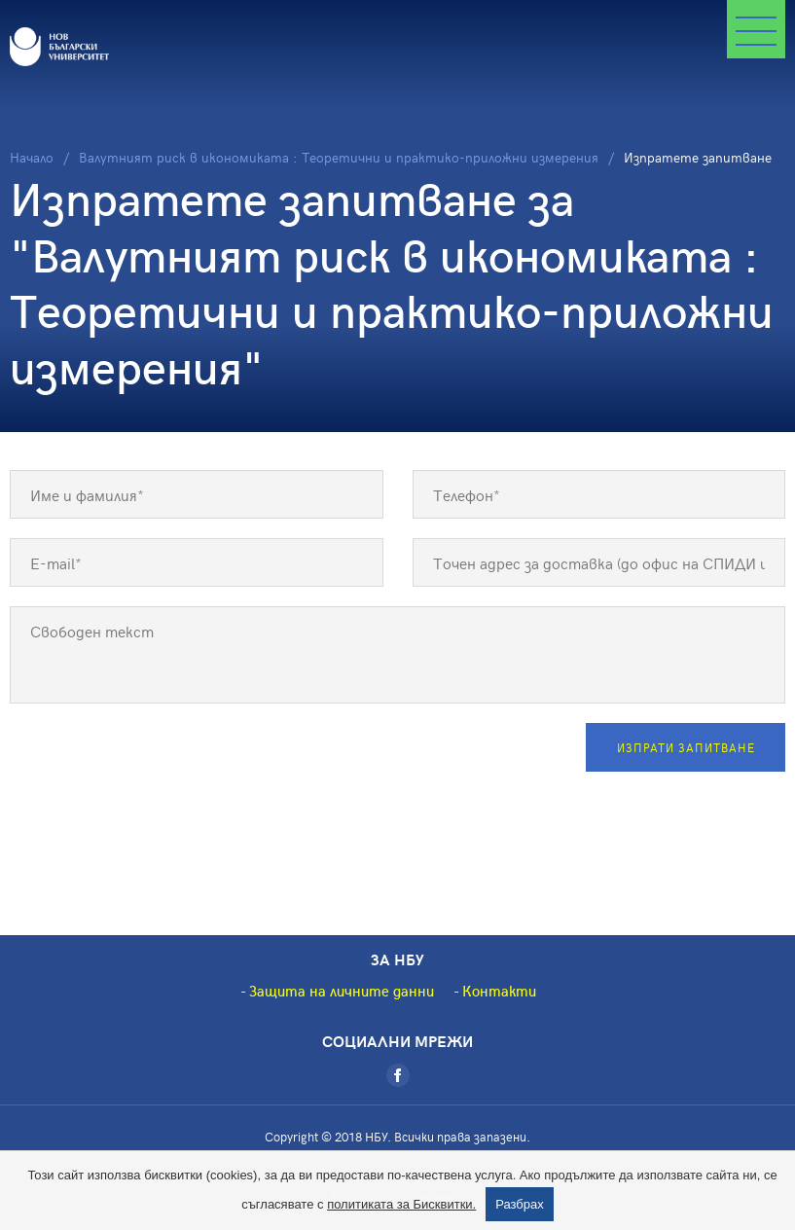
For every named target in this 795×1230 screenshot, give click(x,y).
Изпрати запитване (686, 747)
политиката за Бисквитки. (401, 1204)
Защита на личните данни (341, 990)
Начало (32, 157)
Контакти (499, 990)
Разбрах (519, 1204)
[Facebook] (398, 1075)
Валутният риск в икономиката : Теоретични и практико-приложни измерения (338, 157)
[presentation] (158, 761)
